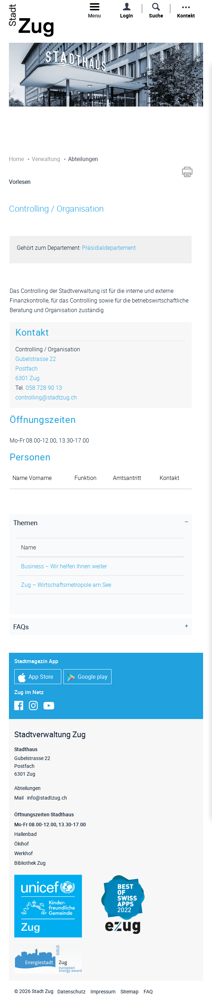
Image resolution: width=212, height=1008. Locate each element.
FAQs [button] (21, 626)
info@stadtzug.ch (47, 797)
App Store (35, 677)
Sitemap (129, 991)
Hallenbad (25, 834)
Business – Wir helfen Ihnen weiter (64, 566)
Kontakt (186, 15)
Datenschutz (71, 991)
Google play (87, 677)
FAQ (148, 991)
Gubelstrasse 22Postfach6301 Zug (35, 368)
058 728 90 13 (44, 388)
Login (126, 15)
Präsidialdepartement (109, 248)
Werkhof (23, 853)
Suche (156, 15)
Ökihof (21, 843)
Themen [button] (25, 522)
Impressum (103, 991)
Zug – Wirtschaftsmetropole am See (66, 585)
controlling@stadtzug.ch (46, 397)
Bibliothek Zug (30, 862)
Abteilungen (27, 788)
